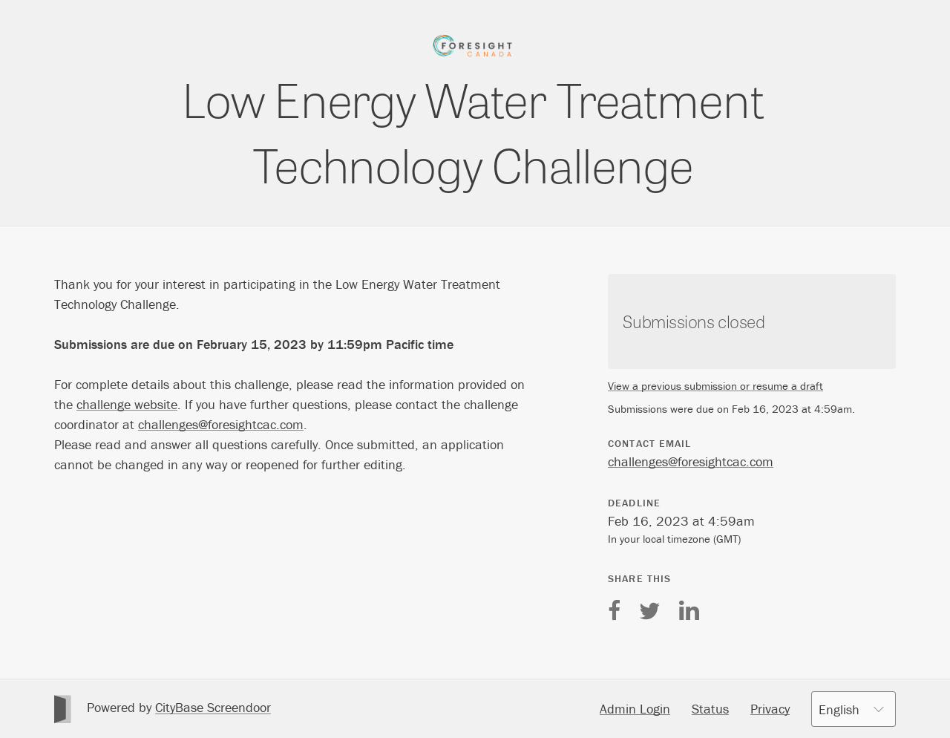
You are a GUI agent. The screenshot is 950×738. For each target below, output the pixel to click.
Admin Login (635, 708)
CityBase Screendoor (213, 707)
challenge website (126, 404)
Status (710, 708)
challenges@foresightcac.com (221, 424)
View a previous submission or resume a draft (715, 386)
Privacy (770, 708)
